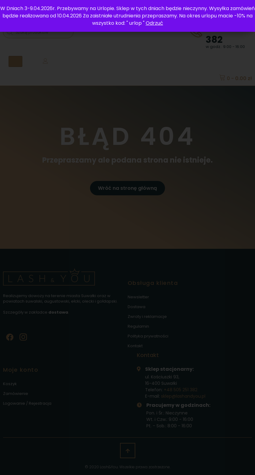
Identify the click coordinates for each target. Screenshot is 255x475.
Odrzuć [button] (154, 23)
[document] (127, 237)
